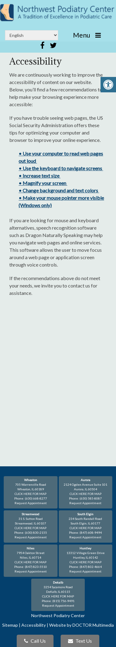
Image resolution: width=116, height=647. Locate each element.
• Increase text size (39, 176)
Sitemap (10, 625)
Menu (81, 35)
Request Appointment (31, 503)
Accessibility (33, 625)
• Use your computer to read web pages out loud (61, 157)
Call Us (35, 641)
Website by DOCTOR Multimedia (81, 625)
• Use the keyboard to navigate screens (61, 168)
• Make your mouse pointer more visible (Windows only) (61, 201)
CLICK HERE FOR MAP (30, 494)
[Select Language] (31, 35)
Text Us (80, 641)
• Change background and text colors (59, 190)
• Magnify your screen (43, 183)
